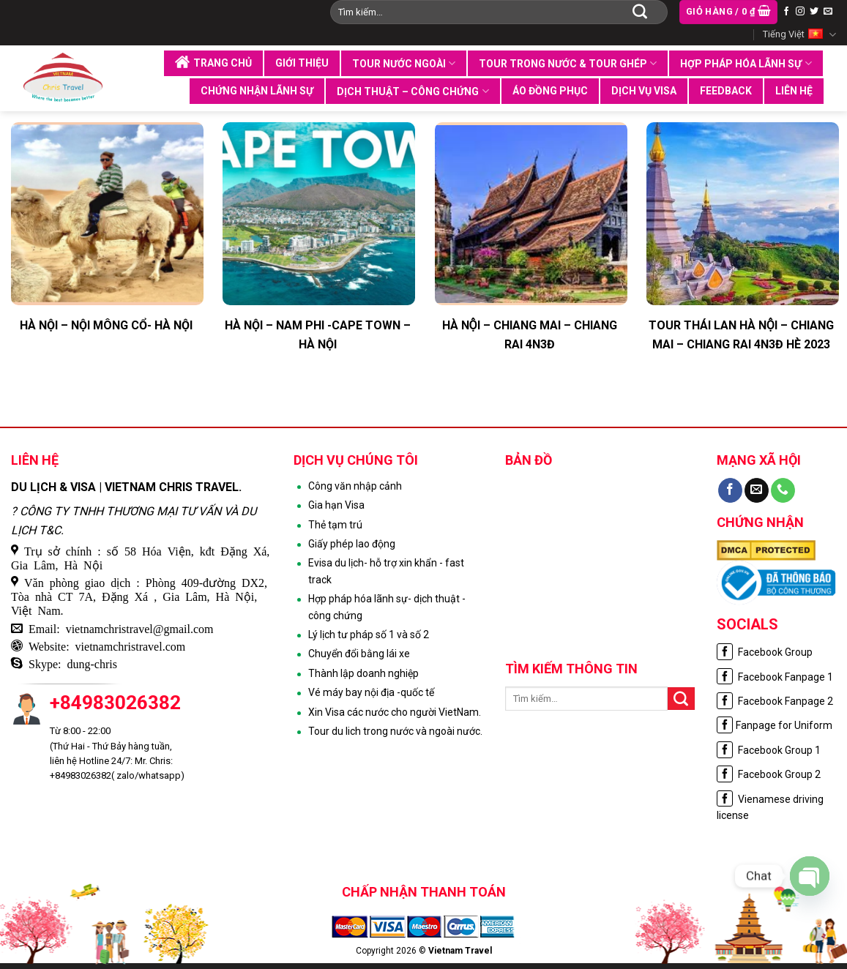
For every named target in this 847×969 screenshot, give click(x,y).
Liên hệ (794, 91)
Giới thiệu (302, 63)
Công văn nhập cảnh (355, 486)
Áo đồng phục (550, 91)
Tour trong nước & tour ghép (568, 63)
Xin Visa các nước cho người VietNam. (394, 712)
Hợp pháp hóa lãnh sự (745, 63)
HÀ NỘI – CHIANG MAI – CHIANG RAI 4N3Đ (529, 334)
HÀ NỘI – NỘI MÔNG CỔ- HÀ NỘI (106, 325)
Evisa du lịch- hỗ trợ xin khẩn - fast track (386, 571)
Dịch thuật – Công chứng (412, 91)
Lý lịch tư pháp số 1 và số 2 (368, 634)
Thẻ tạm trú (335, 525)
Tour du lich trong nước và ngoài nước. (395, 731)
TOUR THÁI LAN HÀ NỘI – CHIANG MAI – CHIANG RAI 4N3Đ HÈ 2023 (741, 334)
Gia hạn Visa (336, 505)
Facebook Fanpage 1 (775, 677)
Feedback (726, 91)
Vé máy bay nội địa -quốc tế (371, 692)
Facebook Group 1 (769, 750)
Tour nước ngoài (403, 63)
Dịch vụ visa (643, 91)
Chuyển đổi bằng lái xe (359, 653)
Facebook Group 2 (769, 774)
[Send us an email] (828, 12)
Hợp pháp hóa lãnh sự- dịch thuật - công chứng (387, 607)
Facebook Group (765, 652)
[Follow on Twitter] (814, 12)
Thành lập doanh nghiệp (363, 673)
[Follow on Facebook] (786, 12)
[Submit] (640, 12)
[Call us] (783, 490)
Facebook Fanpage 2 (775, 701)
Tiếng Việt (799, 35)
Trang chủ (213, 62)
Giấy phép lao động (351, 544)
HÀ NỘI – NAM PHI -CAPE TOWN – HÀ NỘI (318, 334)
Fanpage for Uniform (774, 725)
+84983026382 (115, 703)
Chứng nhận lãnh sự (257, 91)
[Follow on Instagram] (800, 12)
